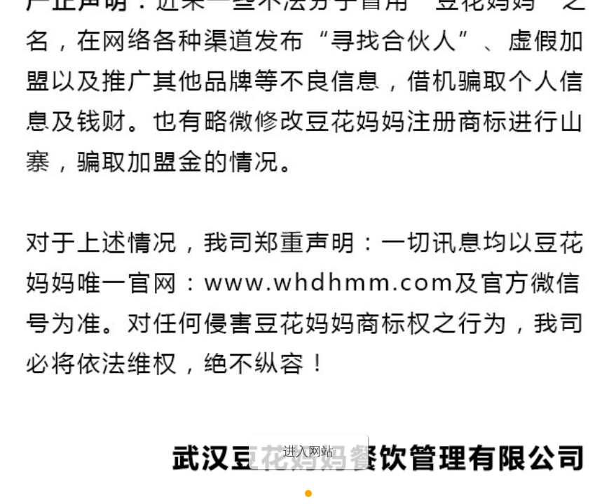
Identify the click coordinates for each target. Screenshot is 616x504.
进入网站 (308, 451)
